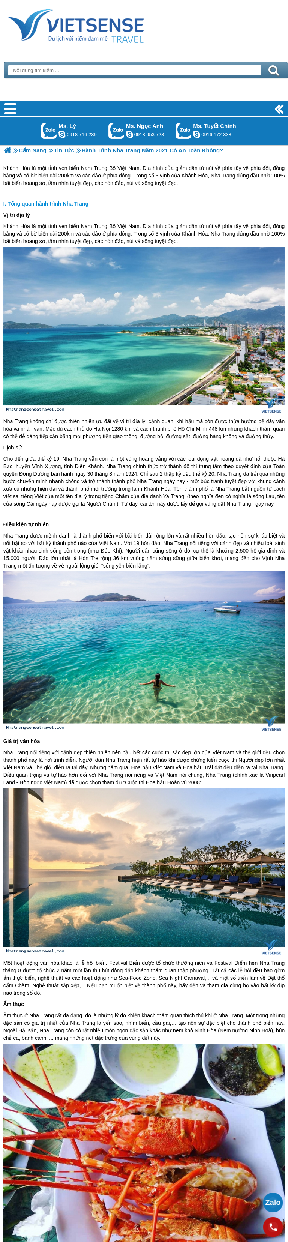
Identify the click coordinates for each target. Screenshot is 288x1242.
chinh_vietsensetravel (196, 134)
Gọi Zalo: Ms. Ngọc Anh (116, 130)
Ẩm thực (13, 1004)
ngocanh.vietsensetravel (129, 134)
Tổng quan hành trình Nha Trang (48, 204)
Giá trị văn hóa (21, 741)
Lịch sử (12, 448)
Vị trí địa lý (16, 215)
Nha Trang (223, 234)
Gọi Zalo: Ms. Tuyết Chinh (183, 130)
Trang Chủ (94, 24)
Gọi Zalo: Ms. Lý (48, 130)
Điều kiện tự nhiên (26, 524)
